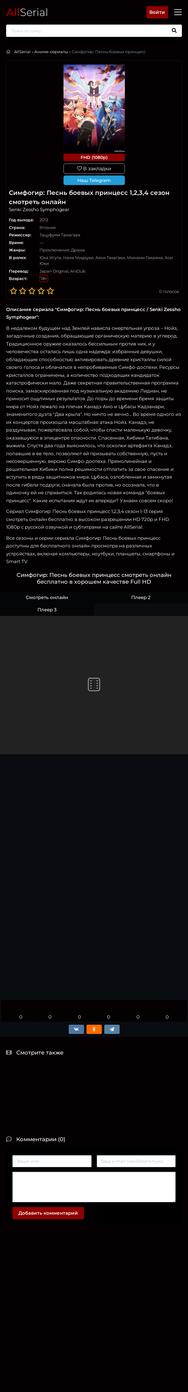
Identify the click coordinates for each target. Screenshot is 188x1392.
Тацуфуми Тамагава (60, 234)
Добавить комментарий (48, 1213)
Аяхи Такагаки (110, 257)
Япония (48, 227)
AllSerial (22, 51)
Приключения (54, 249)
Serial (27, 12)
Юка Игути (50, 257)
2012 (44, 219)
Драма (78, 249)
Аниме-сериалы (51, 51)
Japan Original (54, 271)
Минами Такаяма (145, 257)
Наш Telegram (94, 180)
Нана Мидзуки (78, 257)
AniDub (78, 271)
